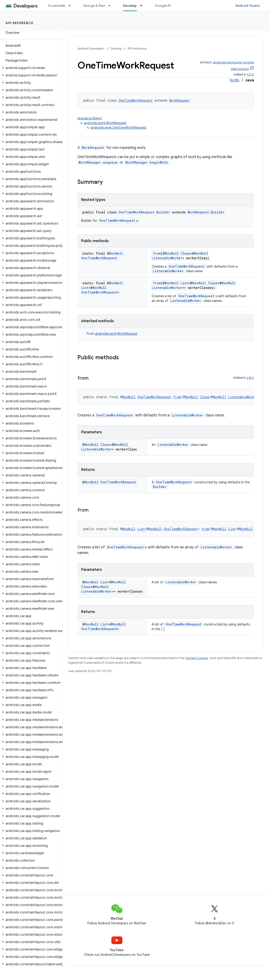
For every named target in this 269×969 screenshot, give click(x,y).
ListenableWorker (167, 258)
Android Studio (247, 5)
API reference (20, 23)
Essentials (56, 5)
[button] (30, 68)
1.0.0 (250, 74)
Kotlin (234, 80)
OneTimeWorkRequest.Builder (144, 212)
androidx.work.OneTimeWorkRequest (118, 127)
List (85, 287)
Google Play (164, 5)
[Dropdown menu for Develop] (143, 5)
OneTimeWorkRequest (135, 100)
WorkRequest (179, 100)
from (157, 253)
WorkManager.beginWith (146, 162)
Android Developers (90, 48)
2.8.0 (250, 378)
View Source (240, 69)
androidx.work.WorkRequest (105, 123)
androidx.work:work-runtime (233, 62)
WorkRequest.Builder (206, 212)
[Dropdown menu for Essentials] (71, 5)
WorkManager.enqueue (98, 162)
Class (185, 253)
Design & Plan (94, 5)
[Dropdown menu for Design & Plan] (111, 5)
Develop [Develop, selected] (130, 5)
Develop (116, 48)
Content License (196, 658)
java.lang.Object (89, 118)
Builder (160, 486)
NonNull (116, 253)
